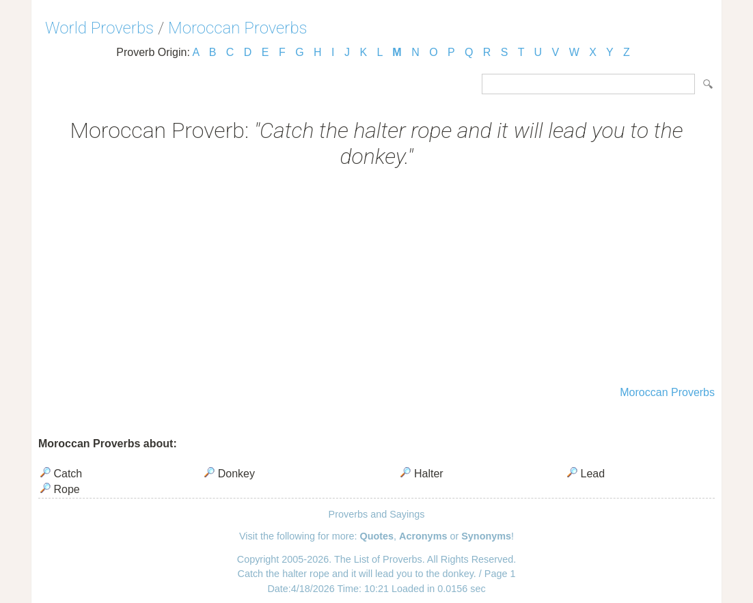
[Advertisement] (376, 278)
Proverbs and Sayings (377, 514)
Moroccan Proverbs (237, 28)
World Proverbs (99, 28)
